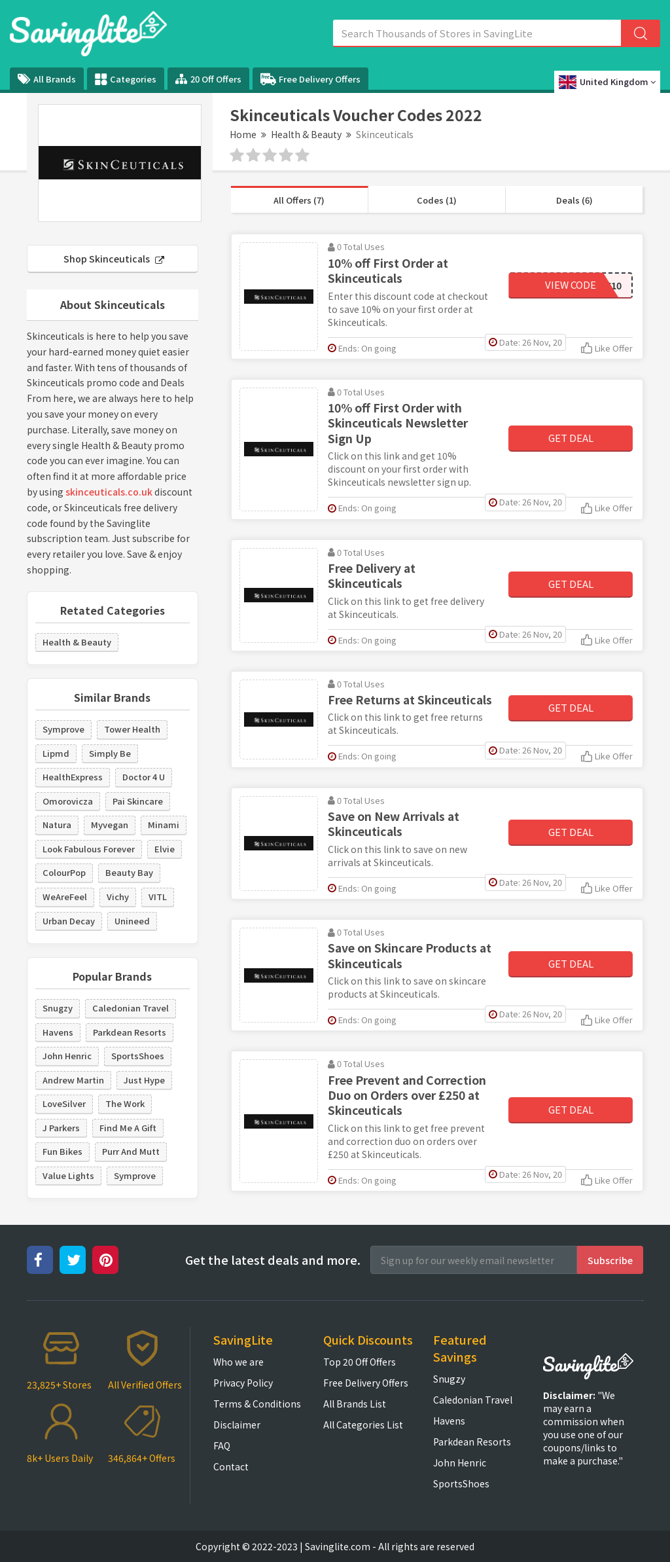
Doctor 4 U (143, 777)
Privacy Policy (243, 1382)
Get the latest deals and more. (273, 1260)
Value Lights (68, 1175)
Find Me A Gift (127, 1127)
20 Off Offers (208, 79)
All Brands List (354, 1403)
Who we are (238, 1361)
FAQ (221, 1445)
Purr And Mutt (131, 1151)
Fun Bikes (62, 1151)
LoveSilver (64, 1103)
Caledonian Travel (130, 1008)
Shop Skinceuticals (113, 258)
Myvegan (109, 824)
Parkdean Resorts (129, 1032)
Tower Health (132, 729)
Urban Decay (69, 921)
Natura (57, 824)
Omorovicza (68, 801)
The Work (125, 1103)
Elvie (164, 849)
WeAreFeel (65, 896)
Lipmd (56, 753)
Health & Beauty (306, 134)
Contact (231, 1466)
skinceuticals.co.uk (108, 491)
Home (243, 134)
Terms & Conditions (257, 1403)
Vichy (118, 896)
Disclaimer (236, 1424)
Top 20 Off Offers (359, 1361)
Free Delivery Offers (310, 79)
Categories (125, 79)
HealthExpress (73, 777)
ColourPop (64, 872)
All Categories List (363, 1424)
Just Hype (144, 1080)
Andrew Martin (73, 1080)
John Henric (67, 1055)
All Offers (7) (299, 200)
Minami (163, 824)
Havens (58, 1032)
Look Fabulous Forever (89, 849)
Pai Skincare (138, 801)
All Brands (47, 79)
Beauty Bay (129, 872)
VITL (158, 896)
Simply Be (110, 753)
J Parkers (61, 1127)
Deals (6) (574, 200)
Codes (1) (437, 200)
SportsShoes (137, 1055)
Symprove (63, 729)
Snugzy (58, 1008)
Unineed (132, 921)
